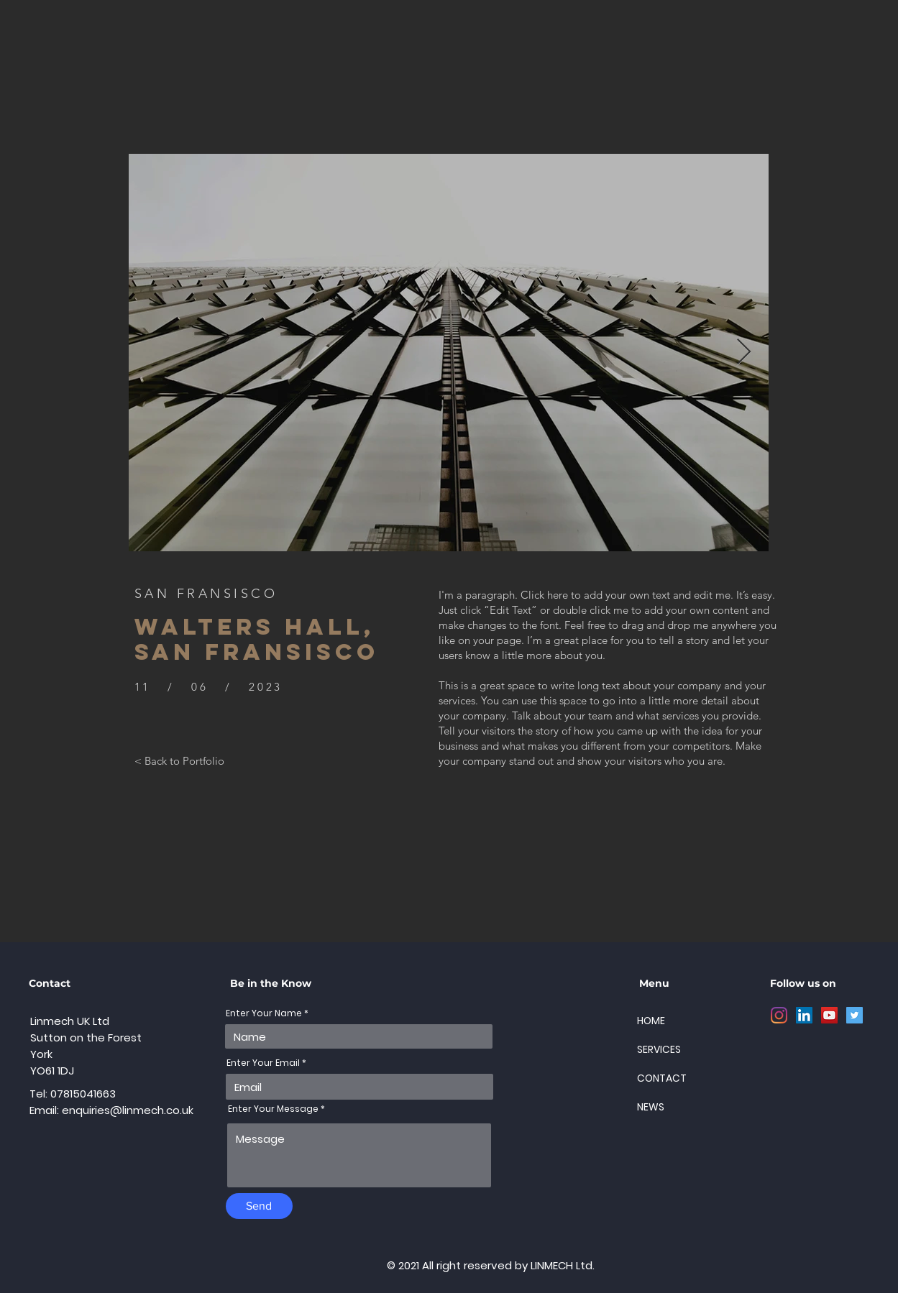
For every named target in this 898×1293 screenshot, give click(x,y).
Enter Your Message (273, 1109)
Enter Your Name (264, 1013)
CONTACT (662, 1078)
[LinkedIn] (804, 1015)
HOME (651, 1020)
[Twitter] (854, 1015)
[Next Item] (744, 353)
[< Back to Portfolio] (179, 760)
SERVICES (659, 1049)
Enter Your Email (263, 1063)
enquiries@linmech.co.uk (127, 1110)
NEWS (650, 1107)
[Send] (259, 1206)
